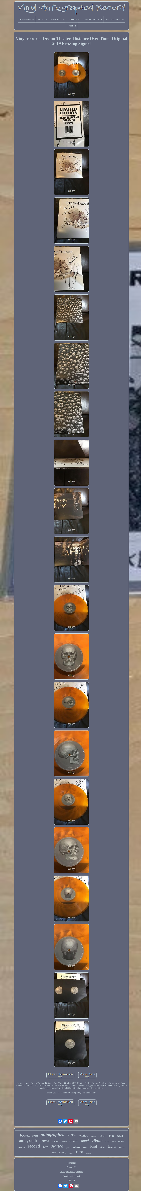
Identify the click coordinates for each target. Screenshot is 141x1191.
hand (85, 1140)
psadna (71, 1153)
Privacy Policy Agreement (71, 1171)
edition (83, 1135)
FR (73, 1180)
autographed (52, 1134)
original (93, 1136)
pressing (62, 1152)
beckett (25, 1135)
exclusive (102, 1136)
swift (45, 1146)
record (34, 1146)
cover (122, 1147)
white (102, 1147)
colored (77, 1147)
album (97, 1140)
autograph (28, 1140)
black (120, 1135)
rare (79, 1151)
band (93, 1146)
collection (21, 1147)
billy (107, 1142)
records (74, 1141)
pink (54, 1152)
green (68, 1147)
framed (55, 1141)
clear (85, 1148)
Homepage (71, 1163)
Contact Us (71, 1167)
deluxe (64, 1142)
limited (44, 1141)
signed (57, 1145)
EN (69, 1180)
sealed (121, 1141)
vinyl (72, 1134)
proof (35, 1135)
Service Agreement (71, 1176)
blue (111, 1135)
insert (114, 1142)
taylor (112, 1146)
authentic (88, 1153)
